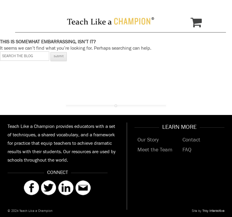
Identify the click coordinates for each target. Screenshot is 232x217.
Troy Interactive (213, 211)
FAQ (186, 150)
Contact (191, 140)
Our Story (148, 140)
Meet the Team (154, 150)
